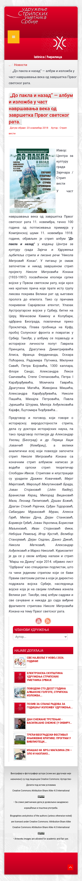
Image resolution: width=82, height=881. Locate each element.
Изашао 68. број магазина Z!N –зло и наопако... (49, 752)
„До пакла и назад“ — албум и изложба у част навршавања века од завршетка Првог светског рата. (41, 109)
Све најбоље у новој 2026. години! (45, 659)
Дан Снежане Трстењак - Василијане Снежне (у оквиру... (49, 721)
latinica (39, 57)
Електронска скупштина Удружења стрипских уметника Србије (45, 677)
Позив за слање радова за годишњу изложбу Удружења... (50, 705)
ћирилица (54, 57)
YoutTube (38, 621)
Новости (20, 65)
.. (9, 65)
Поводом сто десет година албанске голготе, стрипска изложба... (47, 692)
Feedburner (47, 621)
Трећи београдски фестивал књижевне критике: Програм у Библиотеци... (49, 738)
